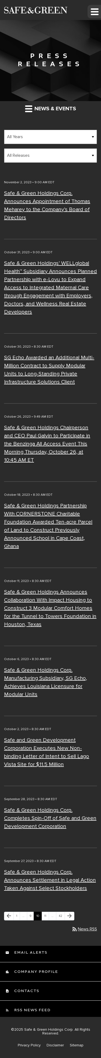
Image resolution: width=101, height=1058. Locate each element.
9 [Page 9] (31, 917)
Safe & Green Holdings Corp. (49, 1029)
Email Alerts (30, 952)
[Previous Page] (9, 916)
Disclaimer (55, 1045)
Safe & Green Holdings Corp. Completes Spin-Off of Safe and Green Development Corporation (50, 818)
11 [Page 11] (46, 917)
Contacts (26, 991)
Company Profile (35, 972)
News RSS (84, 929)
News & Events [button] (50, 108)
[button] (94, 11)
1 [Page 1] (18, 917)
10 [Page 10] (39, 917)
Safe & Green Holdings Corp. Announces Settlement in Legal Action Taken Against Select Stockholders (50, 880)
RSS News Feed (32, 1010)
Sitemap (76, 1045)
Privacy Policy (29, 1045)
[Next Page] (69, 916)
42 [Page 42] (61, 917)
